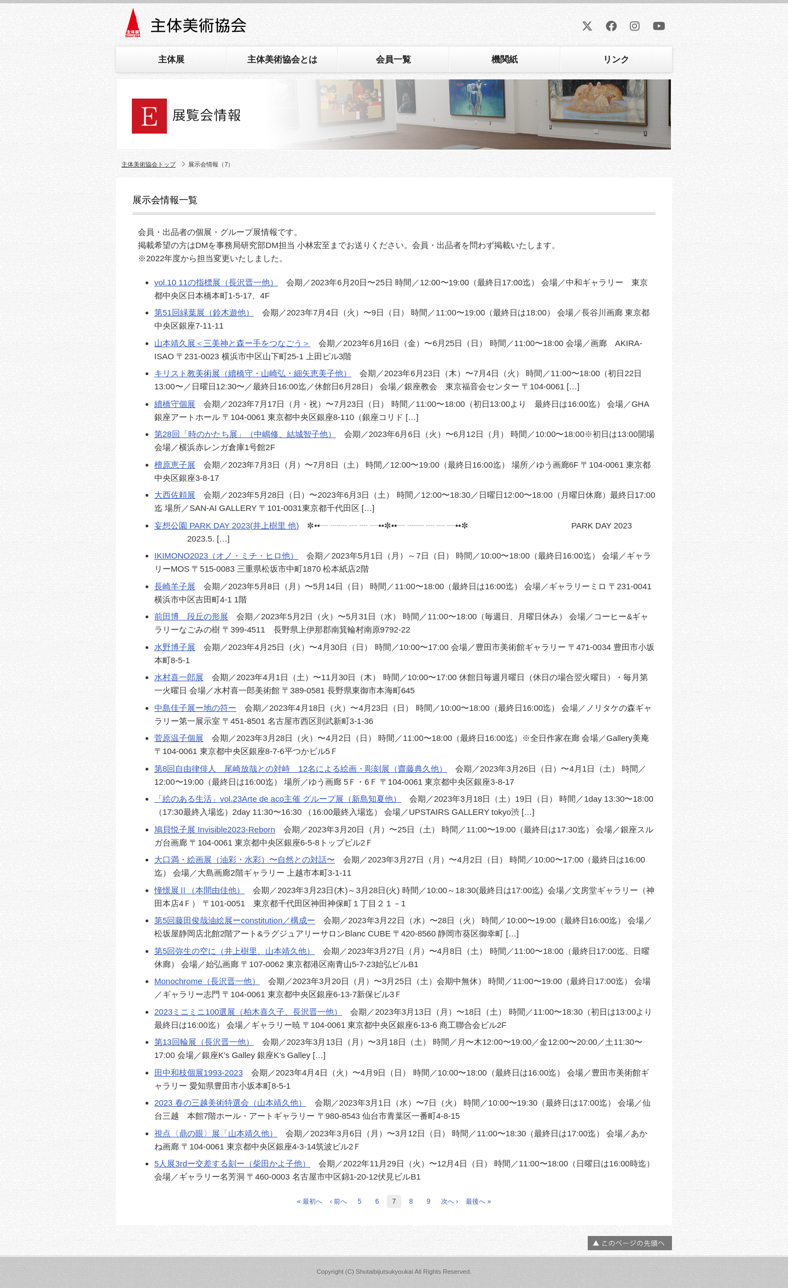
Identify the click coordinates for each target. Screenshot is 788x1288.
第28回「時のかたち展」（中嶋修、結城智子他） (245, 434)
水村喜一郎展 (179, 677)
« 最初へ (309, 1201)
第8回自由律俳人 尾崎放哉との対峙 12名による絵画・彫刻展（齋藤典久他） (300, 768)
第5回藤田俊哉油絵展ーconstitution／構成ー (234, 920)
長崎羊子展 (174, 586)
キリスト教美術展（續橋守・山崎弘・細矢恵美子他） (252, 373)
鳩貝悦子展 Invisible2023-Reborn (214, 829)
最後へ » (478, 1201)
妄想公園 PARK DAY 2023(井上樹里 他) (226, 525)
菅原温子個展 (179, 738)
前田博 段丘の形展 (191, 616)
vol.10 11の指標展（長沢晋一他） (216, 282)
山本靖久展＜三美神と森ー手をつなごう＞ (232, 343)
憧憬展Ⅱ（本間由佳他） (199, 890)
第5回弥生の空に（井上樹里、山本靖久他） (234, 951)
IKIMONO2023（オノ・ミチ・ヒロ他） (226, 555)
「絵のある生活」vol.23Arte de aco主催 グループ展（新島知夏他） (277, 798)
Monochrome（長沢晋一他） (207, 981)
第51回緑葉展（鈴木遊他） (204, 312)
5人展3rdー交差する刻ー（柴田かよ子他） (232, 1163)
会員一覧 (393, 59)
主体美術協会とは (282, 59)
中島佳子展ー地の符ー (195, 707)
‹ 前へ (338, 1201)
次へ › (449, 1201)
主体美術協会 (186, 27)
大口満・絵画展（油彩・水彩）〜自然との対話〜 (244, 859)
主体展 (171, 59)
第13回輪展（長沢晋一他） (204, 1041)
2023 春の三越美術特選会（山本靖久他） (230, 1102)
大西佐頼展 (174, 494)
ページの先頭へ (630, 1243)
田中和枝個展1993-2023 (198, 1072)
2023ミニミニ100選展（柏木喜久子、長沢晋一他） (248, 1011)
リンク (616, 59)
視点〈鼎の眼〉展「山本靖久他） (215, 1133)
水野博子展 (174, 647)
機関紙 (504, 59)
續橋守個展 (174, 404)
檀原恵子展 (174, 464)
